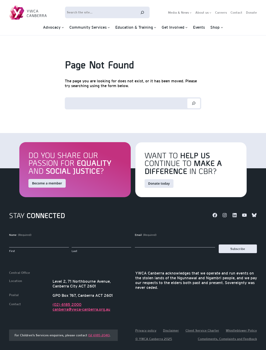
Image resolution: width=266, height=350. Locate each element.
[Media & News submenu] (191, 12)
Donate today (159, 183)
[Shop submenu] (222, 27)
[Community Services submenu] (109, 27)
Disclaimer (171, 330)
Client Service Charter (202, 330)
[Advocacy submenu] (63, 27)
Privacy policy (145, 330)
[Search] (142, 12)
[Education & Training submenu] (155, 27)
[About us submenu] (210, 12)
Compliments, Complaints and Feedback (227, 339)
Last (74, 251)
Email (145, 235)
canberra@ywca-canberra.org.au (81, 309)
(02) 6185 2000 (67, 304)
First (12, 251)
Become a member (47, 183)
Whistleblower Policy (241, 330)
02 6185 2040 (99, 335)
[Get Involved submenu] (186, 27)
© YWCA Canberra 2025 (153, 339)
